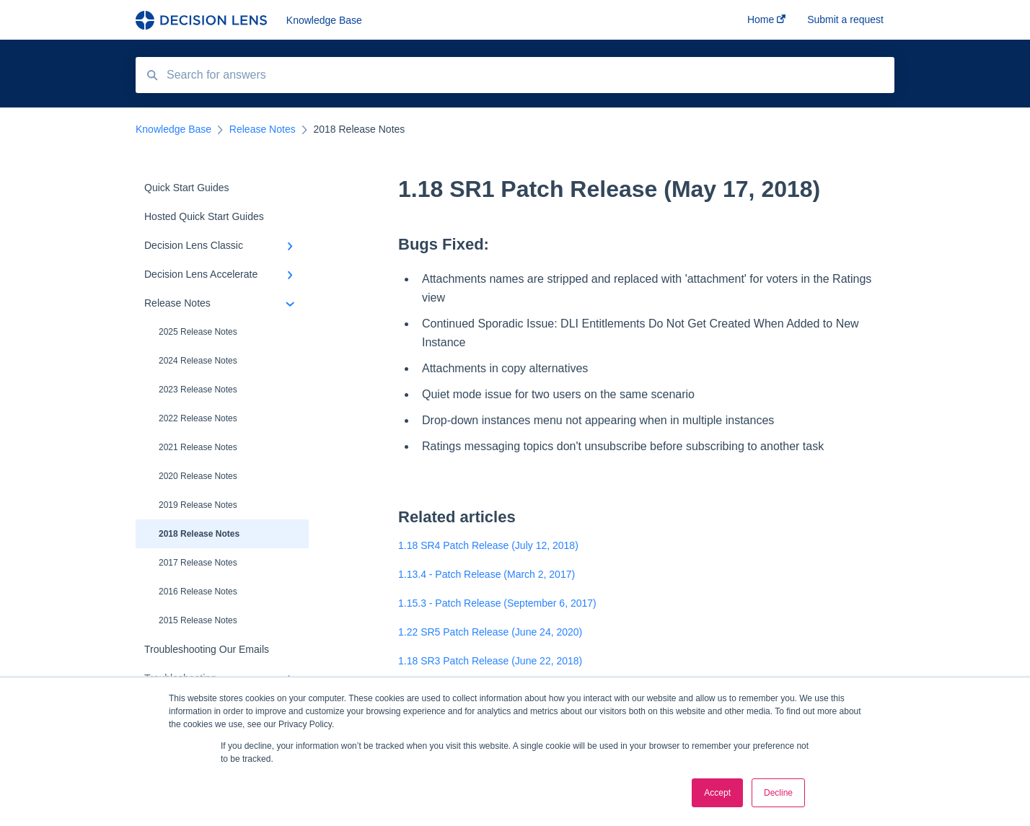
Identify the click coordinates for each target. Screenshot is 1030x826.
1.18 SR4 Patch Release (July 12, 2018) (488, 545)
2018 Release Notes (199, 534)
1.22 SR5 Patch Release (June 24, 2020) (490, 632)
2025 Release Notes (198, 332)
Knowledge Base (324, 20)
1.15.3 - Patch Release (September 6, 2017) (497, 603)
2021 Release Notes (198, 447)
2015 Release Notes (198, 620)
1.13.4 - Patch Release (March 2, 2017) (486, 574)
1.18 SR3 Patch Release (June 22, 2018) (490, 661)
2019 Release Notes (198, 505)
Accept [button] (717, 793)
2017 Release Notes (198, 563)
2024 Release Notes (198, 361)
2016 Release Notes (198, 591)
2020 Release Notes (198, 476)
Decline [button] (778, 793)
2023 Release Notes (198, 390)
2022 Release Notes (198, 418)
